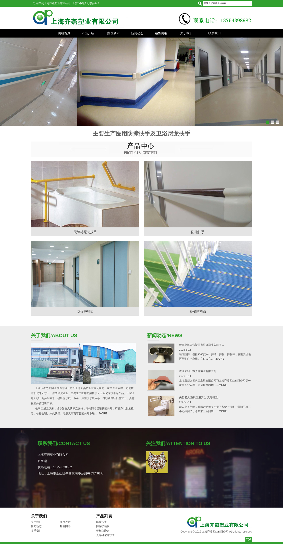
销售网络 (161, 33)
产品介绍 (88, 33)
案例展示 (113, 33)
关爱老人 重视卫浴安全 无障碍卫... (199, 397)
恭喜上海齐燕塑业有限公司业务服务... (201, 344)
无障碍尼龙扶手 (85, 232)
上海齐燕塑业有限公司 (215, 531)
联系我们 (214, 33)
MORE (103, 413)
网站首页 (64, 33)
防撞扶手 (198, 232)
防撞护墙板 (85, 311)
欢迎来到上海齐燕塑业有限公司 (197, 371)
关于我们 (186, 33)
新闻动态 (137, 33)
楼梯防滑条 (198, 311)
